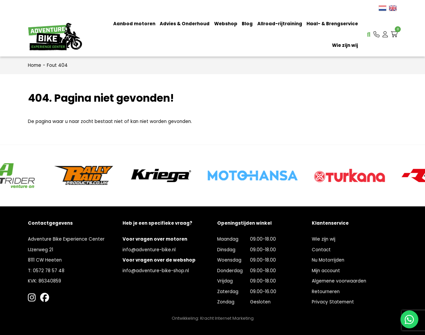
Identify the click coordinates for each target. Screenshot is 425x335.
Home (34, 65)
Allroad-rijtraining (279, 24)
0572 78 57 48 (48, 271)
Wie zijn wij (345, 45)
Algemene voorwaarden (339, 281)
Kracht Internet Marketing (227, 318)
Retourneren (326, 291)
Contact (321, 250)
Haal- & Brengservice (332, 24)
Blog (247, 24)
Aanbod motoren (134, 24)
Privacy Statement (333, 302)
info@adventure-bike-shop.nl (156, 271)
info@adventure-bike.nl (149, 250)
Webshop (225, 24)
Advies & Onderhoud (185, 24)
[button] (377, 34)
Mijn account (326, 271)
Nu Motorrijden (328, 260)
